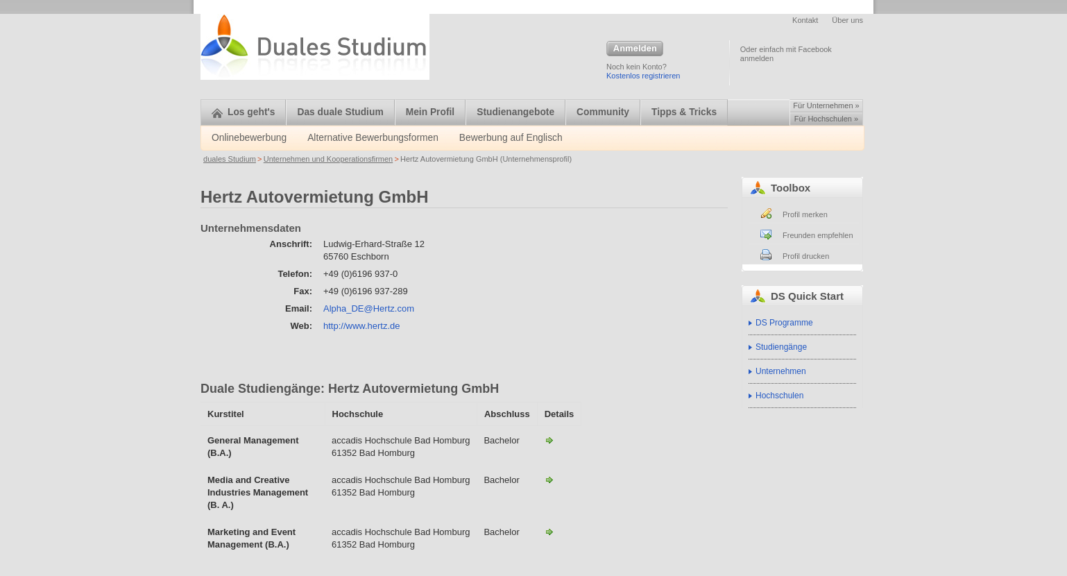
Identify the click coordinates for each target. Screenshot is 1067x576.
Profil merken (805, 214)
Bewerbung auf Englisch (511, 138)
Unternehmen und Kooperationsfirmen (328, 159)
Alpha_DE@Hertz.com (368, 308)
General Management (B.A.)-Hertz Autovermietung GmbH (549, 440)
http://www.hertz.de (361, 326)
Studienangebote (515, 112)
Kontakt (805, 20)
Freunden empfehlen (818, 235)
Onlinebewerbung (249, 138)
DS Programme (784, 323)
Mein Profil (430, 112)
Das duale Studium (340, 112)
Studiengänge (781, 347)
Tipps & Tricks (684, 112)
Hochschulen (779, 395)
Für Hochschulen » (826, 119)
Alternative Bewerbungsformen (372, 138)
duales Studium (229, 159)
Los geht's (243, 112)
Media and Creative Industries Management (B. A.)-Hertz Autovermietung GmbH (549, 479)
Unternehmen (781, 371)
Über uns (847, 20)
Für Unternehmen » (826, 105)
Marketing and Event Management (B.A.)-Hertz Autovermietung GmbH (549, 531)
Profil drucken (806, 256)
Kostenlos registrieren (643, 75)
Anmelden (634, 49)
